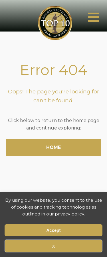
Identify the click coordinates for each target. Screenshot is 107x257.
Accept (53, 230)
